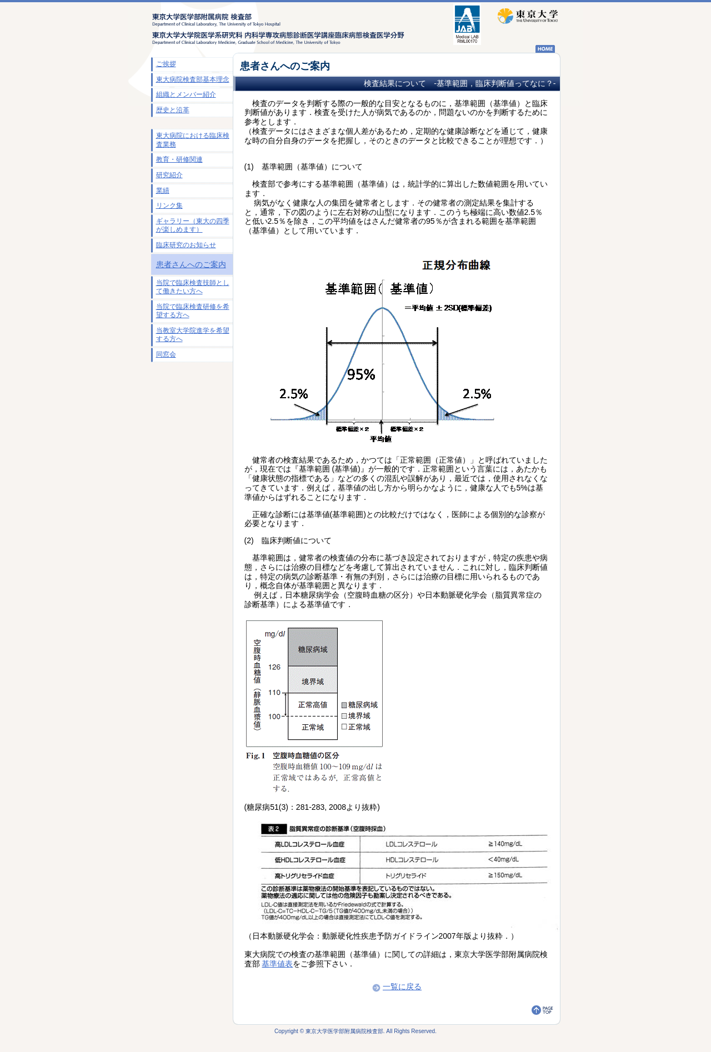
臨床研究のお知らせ (186, 245)
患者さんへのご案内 (191, 264)
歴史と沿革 (172, 110)
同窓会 (166, 354)
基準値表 (277, 963)
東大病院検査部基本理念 (192, 79)
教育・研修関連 (179, 159)
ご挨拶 (166, 64)
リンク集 (169, 205)
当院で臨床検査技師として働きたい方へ (192, 287)
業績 (162, 190)
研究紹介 (169, 175)
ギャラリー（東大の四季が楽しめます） (192, 225)
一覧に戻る (396, 986)
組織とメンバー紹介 (186, 94)
